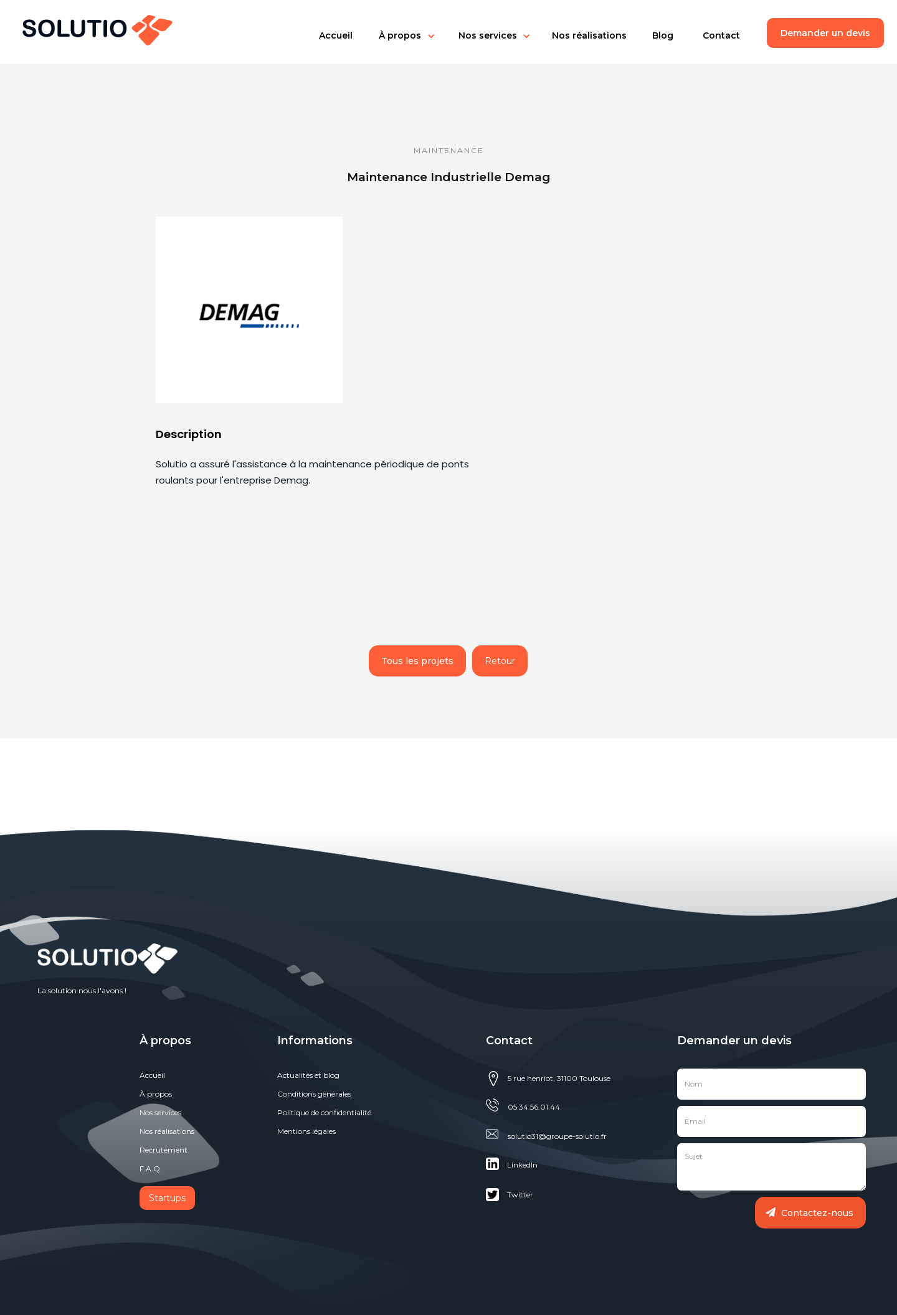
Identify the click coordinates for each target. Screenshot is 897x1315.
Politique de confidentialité (324, 1112)
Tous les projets (417, 661)
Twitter (520, 1194)
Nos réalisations (589, 35)
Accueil (336, 35)
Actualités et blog (308, 1075)
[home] (92, 27)
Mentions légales (306, 1131)
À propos (156, 1093)
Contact (721, 35)
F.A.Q (150, 1168)
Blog (662, 35)
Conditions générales (314, 1093)
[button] (335, 35)
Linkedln (522, 1164)
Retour (500, 661)
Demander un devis (825, 33)
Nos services (487, 35)
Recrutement (163, 1149)
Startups (167, 1198)
